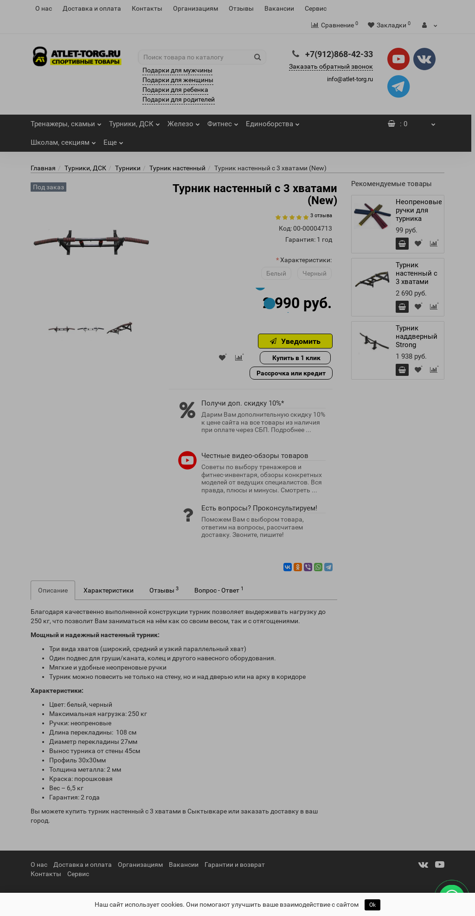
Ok (372, 905)
